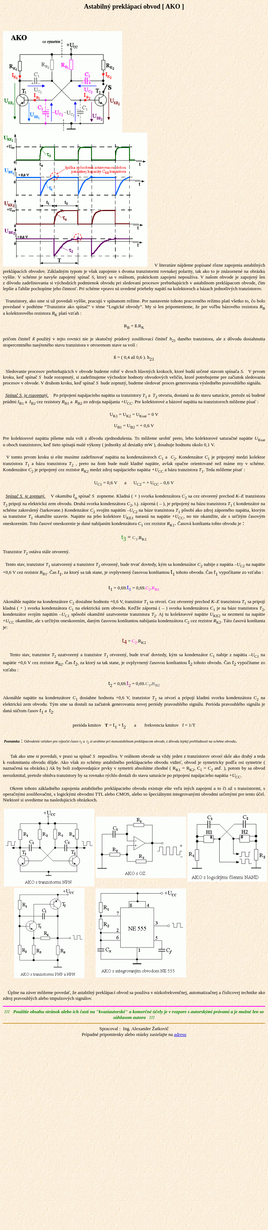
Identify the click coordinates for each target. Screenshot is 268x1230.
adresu (180, 1034)
